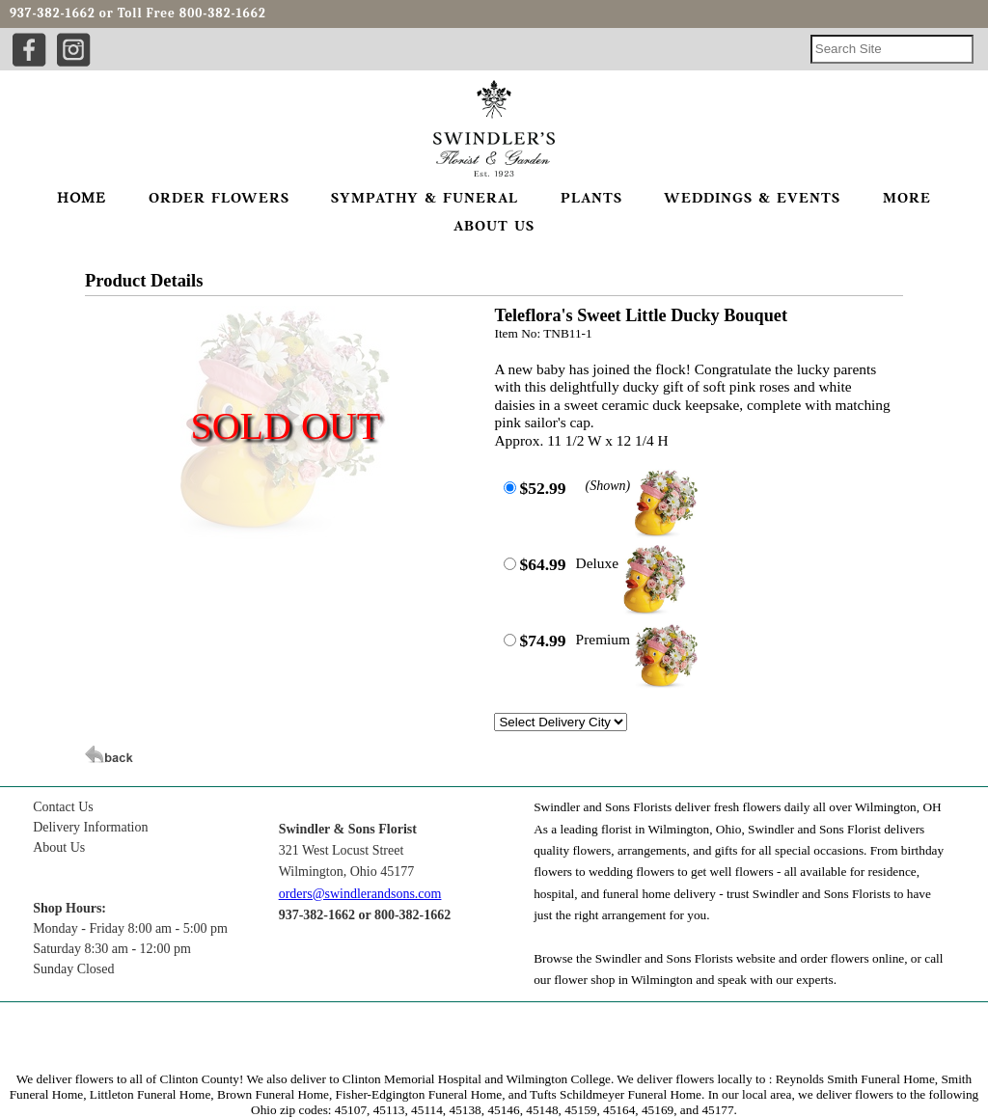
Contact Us (63, 807)
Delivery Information (90, 827)
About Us (59, 847)
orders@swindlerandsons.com (360, 893)
